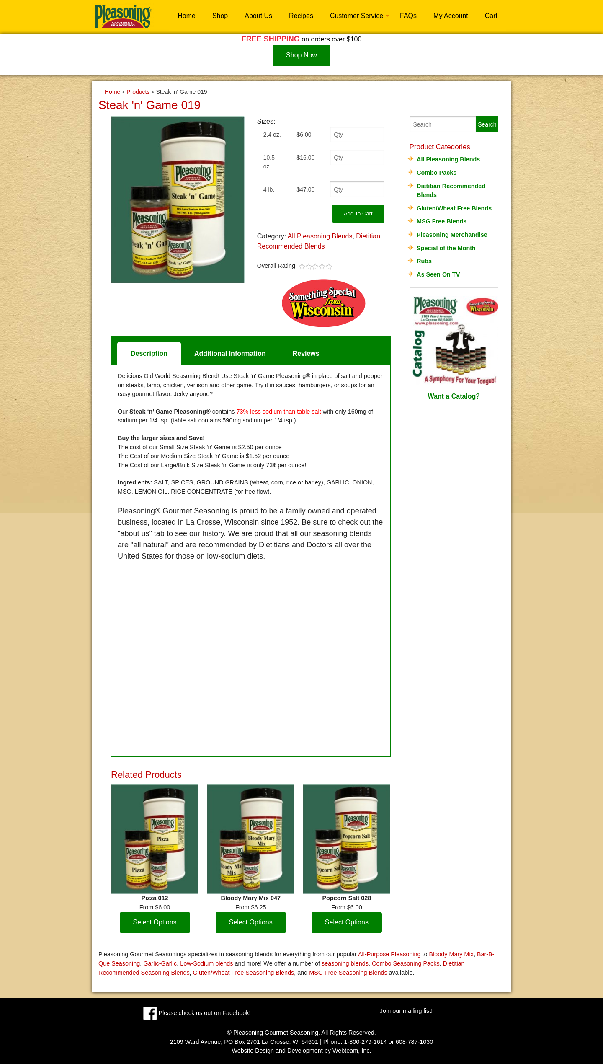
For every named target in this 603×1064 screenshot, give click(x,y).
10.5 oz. (269, 162)
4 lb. (268, 189)
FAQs (408, 15)
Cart (491, 15)
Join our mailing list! (406, 1010)
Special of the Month (446, 248)
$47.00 (305, 189)
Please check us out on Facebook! (197, 1013)
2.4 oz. (272, 134)
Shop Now (301, 55)
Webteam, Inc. (351, 1050)
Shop (220, 15)
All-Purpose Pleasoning (389, 954)
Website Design (253, 1050)
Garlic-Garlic (160, 963)
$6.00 (303, 134)
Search (487, 124)
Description (149, 353)
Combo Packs (436, 172)
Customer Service (356, 15)
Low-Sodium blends (206, 963)
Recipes (301, 15)
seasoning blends (345, 963)
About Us (258, 15)
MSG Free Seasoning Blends (348, 972)
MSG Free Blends (441, 221)
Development (305, 1050)
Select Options (155, 922)
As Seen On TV (438, 274)
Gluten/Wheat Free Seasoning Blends (243, 972)
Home (187, 15)
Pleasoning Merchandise (452, 234)
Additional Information (230, 353)
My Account (450, 15)
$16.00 (305, 157)
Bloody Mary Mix (451, 954)
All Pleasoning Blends (320, 236)
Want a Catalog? (454, 348)
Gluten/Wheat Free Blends (454, 208)
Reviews (306, 353)
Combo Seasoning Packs (406, 963)
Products (137, 92)
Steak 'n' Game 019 (181, 92)
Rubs (424, 261)
